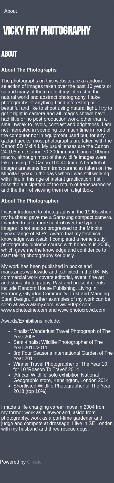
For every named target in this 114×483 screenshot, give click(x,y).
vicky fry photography (46, 30)
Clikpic (34, 462)
